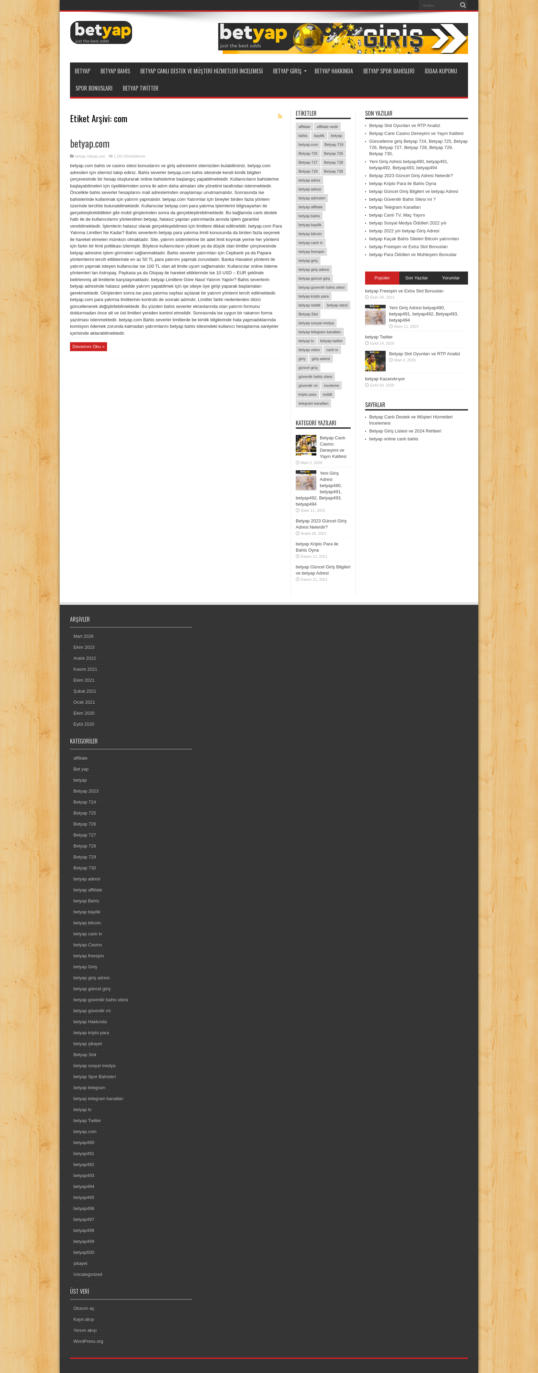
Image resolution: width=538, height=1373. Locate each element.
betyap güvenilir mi (91, 1010)
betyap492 (83, 1164)
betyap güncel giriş (91, 988)
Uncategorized (87, 1274)
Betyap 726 (84, 824)
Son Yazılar (416, 277)
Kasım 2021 (85, 669)
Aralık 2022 (84, 658)
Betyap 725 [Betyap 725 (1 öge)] (308, 153)
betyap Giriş (290, 71)
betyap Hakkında (334, 71)
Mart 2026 (83, 636)
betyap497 (83, 1219)
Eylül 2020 (83, 724)
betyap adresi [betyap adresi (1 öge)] (310, 189)
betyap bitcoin (87, 922)
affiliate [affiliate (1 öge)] (305, 127)
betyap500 (83, 1252)
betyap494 (83, 1186)
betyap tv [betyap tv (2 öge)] (306, 341)
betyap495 (83, 1197)
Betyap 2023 (85, 791)
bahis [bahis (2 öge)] (303, 136)
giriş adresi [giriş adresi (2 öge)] (321, 359)
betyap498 (83, 1230)
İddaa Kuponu (441, 71)
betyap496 (83, 1208)
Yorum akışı (85, 1330)
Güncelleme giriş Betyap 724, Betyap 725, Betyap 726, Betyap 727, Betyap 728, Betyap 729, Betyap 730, (418, 147)
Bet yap (81, 769)
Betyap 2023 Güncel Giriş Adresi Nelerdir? (411, 175)
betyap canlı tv (87, 933)
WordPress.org (88, 1341)
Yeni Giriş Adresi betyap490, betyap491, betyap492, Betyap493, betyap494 (423, 314)
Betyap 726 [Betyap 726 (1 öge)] (333, 153)
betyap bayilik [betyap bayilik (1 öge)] (310, 225)
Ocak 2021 (84, 702)
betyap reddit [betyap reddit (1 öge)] (309, 305)
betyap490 (83, 1142)
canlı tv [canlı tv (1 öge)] (332, 350)
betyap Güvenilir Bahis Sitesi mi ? (402, 199)
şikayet (80, 1263)
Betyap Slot (84, 1054)
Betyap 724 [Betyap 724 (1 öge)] (334, 144)
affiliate (80, 758)
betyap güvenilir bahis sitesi (100, 999)
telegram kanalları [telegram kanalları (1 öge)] (313, 403)
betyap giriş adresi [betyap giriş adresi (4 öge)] (314, 269)
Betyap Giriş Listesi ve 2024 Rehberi (405, 431)
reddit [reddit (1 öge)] (327, 394)
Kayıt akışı (83, 1319)
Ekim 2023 (83, 647)
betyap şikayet (87, 1043)
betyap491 (83, 1153)
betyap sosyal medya (94, 1065)
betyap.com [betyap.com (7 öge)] (308, 144)
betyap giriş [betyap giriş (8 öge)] (308, 260)
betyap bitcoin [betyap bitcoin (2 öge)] (310, 234)
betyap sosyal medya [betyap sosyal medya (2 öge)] (316, 323)
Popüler (382, 277)
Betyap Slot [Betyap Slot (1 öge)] (308, 314)
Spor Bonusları (94, 88)
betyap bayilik (87, 911)
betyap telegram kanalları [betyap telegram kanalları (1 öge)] (320, 332)
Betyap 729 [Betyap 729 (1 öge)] (308, 171)
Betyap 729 (84, 856)
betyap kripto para (91, 1032)
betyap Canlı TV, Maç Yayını (397, 215)
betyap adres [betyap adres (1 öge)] (309, 180)
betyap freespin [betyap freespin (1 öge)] (311, 252)
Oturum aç (83, 1308)
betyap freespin (88, 955)
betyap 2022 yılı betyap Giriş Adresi (404, 230)
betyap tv (82, 1109)
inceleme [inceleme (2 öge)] (331, 385)
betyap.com (89, 143)
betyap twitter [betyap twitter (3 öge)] (331, 341)
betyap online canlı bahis (393, 438)
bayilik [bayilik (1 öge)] (319, 136)
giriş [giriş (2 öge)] (302, 359)
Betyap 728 (84, 846)
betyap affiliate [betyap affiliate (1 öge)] (311, 207)
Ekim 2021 (83, 680)
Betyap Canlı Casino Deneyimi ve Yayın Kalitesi (416, 133)
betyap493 (83, 1175)
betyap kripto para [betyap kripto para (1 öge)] (314, 296)
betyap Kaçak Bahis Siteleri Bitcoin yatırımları (414, 238)
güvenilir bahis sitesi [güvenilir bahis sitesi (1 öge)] (315, 376)
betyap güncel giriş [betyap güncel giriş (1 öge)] (314, 278)
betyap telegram (89, 1087)
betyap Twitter (141, 88)
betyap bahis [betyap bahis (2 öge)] (309, 216)
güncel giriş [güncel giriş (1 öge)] (308, 368)
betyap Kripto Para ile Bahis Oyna (402, 183)
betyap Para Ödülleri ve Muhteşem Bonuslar (413, 254)
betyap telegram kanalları (98, 1098)
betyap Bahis (115, 71)
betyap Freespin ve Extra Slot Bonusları (408, 246)
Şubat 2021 (84, 691)
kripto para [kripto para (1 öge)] (307, 394)
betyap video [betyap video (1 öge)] (309, 350)
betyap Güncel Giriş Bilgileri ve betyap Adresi (413, 191)
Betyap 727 (84, 835)
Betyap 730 (84, 867)
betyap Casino (87, 944)
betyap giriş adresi (91, 977)
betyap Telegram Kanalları (395, 207)
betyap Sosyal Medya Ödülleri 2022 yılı (407, 223)
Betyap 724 (84, 802)
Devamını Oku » (88, 346)
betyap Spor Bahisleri (388, 71)
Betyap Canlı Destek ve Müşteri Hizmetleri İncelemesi (201, 71)
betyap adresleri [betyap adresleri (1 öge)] (312, 198)
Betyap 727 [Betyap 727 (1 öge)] (308, 162)
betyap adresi (86, 878)
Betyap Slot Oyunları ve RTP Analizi (404, 125)
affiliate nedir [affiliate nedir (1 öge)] (327, 127)
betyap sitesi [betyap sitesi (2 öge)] (337, 305)
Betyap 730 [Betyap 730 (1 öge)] (333, 171)
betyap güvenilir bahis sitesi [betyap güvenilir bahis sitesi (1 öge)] (322, 287)
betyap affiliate (87, 889)
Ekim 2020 (83, 713)
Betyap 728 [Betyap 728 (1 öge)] (333, 162)
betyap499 (83, 1241)
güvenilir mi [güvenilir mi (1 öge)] (308, 385)
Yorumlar (451, 277)
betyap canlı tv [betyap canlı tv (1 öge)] (311, 243)
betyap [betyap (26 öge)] (336, 136)
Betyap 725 (84, 813)
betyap (82, 71)
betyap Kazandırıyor (385, 378)
